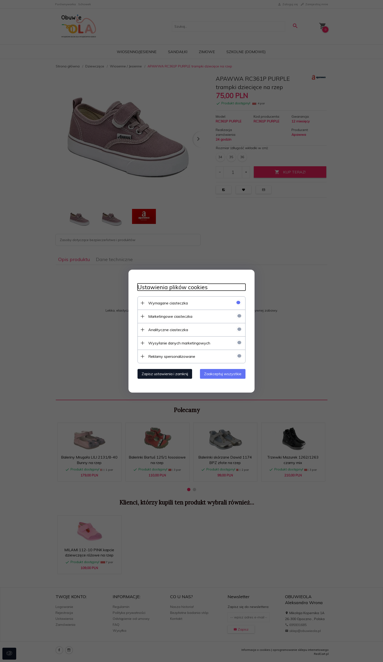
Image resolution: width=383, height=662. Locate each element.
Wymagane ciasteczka (167, 302)
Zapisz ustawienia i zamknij (164, 373)
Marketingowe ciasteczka (170, 316)
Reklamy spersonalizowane (171, 356)
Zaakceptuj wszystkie (223, 373)
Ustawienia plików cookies (172, 286)
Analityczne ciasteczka (167, 329)
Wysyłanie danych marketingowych (178, 342)
